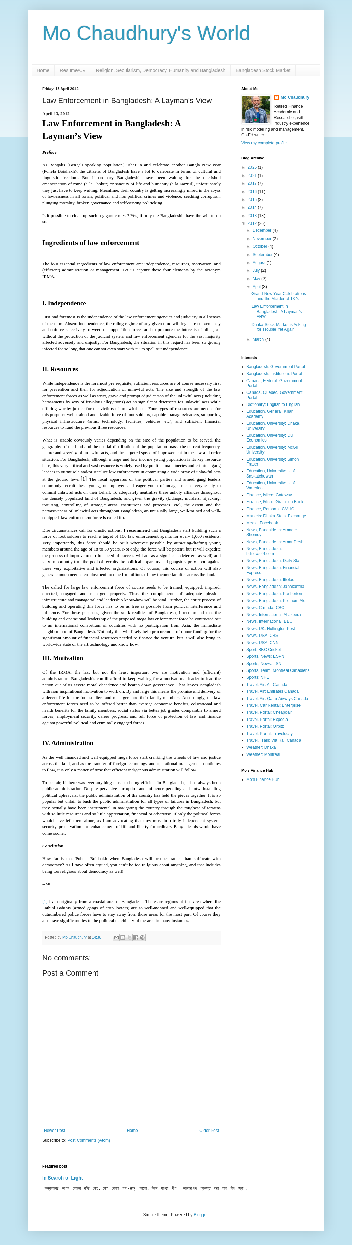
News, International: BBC (269, 621)
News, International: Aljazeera (273, 614)
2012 (253, 223)
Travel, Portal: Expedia (267, 719)
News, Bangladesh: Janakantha (275, 586)
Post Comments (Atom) (88, 1140)
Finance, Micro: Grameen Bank (274, 501)
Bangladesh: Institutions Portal (274, 373)
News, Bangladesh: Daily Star (273, 560)
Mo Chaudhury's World (146, 33)
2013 (253, 215)
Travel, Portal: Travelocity (269, 733)
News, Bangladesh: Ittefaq (270, 579)
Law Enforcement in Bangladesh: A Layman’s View (276, 311)
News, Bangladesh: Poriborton (274, 593)
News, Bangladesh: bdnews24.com (264, 551)
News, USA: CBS (262, 635)
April (257, 286)
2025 (253, 167)
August (260, 262)
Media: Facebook (262, 523)
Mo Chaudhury (295, 97)
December (263, 230)
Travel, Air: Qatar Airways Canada (277, 698)
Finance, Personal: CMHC (270, 509)
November (263, 238)
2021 (253, 175)
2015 (253, 199)
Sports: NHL (257, 677)
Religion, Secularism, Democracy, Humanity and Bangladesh (160, 70)
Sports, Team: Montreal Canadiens (278, 670)
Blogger (200, 1214)
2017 (253, 183)
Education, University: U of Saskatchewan (270, 473)
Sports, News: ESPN (265, 656)
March (259, 339)
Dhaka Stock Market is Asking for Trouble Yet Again (278, 327)
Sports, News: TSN (263, 663)
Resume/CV (72, 70)
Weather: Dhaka (261, 747)
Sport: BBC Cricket (263, 649)
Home (43, 70)
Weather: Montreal (263, 754)
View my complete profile (264, 143)
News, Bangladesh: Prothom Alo (275, 600)
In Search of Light (62, 1178)
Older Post (209, 1130)
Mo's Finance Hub (262, 779)
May (257, 278)
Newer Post (54, 1130)
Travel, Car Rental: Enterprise (273, 705)
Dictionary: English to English (273, 404)
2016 (253, 191)
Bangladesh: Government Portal (275, 366)
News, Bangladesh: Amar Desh (274, 542)
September (263, 254)
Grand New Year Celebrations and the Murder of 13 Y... (278, 296)
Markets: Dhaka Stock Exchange (276, 515)
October (260, 246)
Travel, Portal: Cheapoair (269, 712)
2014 (253, 207)
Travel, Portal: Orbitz (265, 726)
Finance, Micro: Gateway (269, 495)
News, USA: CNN (262, 642)
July (257, 270)
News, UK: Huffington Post (270, 628)
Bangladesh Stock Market (263, 70)
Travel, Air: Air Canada (267, 684)
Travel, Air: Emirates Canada (272, 691)
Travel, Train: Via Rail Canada (273, 740)
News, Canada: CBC (265, 607)
